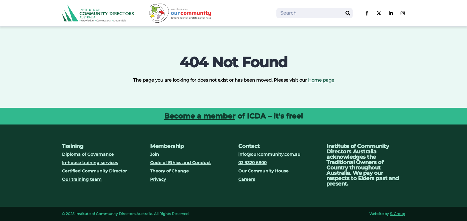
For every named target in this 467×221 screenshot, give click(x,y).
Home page (321, 80)
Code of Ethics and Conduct (180, 162)
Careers (246, 179)
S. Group (397, 213)
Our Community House (263, 171)
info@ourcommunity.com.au (269, 154)
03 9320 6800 (252, 162)
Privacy (158, 179)
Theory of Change (169, 171)
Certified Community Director (94, 171)
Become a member (199, 116)
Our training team (82, 179)
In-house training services (90, 162)
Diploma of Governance (88, 154)
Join (154, 154)
